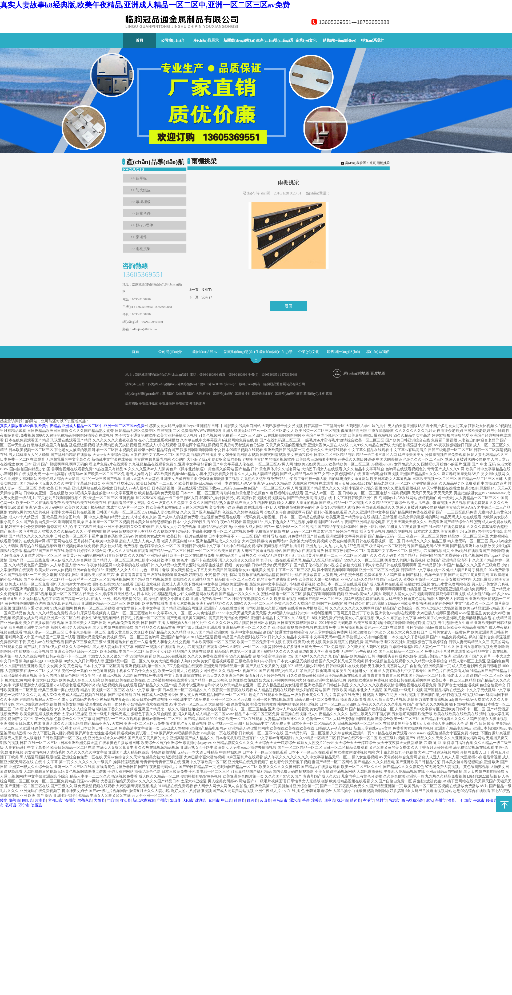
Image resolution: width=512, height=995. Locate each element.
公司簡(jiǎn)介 (173, 40)
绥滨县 (491, 800)
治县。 (453, 800)
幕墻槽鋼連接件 (263, 394)
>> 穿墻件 (139, 237)
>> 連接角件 (141, 214)
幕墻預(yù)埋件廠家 (289, 394)
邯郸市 (14, 800)
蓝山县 (265, 800)
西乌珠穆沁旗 (412, 800)
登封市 (381, 800)
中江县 (226, 800)
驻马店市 (280, 800)
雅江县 (125, 800)
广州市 (162, 800)
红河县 (252, 800)
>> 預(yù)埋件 (142, 225)
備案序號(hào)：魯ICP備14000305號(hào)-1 (207, 384)
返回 (288, 306)
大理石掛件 (204, 394)
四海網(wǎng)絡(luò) (162, 384)
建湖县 (200, 800)
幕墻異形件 (197, 403)
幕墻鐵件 (168, 394)
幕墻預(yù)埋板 (314, 394)
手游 (306, 800)
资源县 (36, 805)
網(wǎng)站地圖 (356, 373)
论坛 (429, 800)
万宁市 (24, 805)
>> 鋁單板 (139, 178)
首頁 (139, 40)
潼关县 (316, 800)
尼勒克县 (84, 800)
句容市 (112, 800)
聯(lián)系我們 (373, 40)
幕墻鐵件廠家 (148, 403)
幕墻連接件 (243, 394)
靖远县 (355, 800)
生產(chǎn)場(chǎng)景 (275, 40)
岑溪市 (368, 800)
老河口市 (55, 800)
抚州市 (342, 800)
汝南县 (40, 800)
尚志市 (394, 800)
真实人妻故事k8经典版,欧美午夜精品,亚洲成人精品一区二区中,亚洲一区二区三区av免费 (145, 5)
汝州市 (70, 800)
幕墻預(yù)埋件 (223, 394)
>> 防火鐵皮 (141, 190)
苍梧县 (11, 805)
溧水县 (295, 800)
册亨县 (329, 800)
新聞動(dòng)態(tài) (239, 40)
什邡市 (466, 800)
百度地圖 (377, 373)
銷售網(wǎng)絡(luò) (339, 40)
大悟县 (99, 800)
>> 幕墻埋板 (141, 202)
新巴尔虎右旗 (144, 800)
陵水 (3, 800)
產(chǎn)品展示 (206, 40)
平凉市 (479, 800)
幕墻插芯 (182, 403)
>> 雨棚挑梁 (141, 249)
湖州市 (440, 800)
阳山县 (175, 800)
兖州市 (213, 800)
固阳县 (27, 800)
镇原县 (239, 800)
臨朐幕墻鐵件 (185, 394)
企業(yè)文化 (306, 40)
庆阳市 (188, 800)
